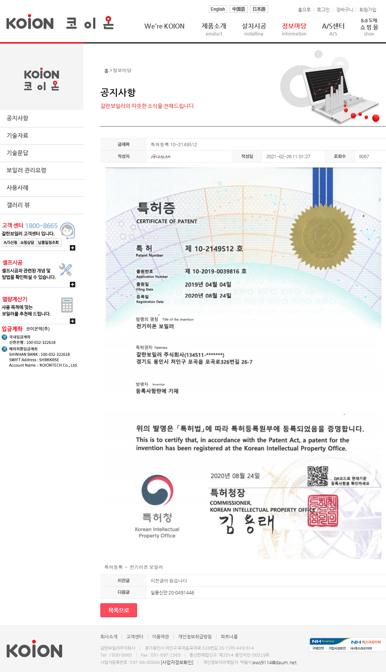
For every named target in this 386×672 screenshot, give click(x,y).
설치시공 (254, 29)
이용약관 (160, 637)
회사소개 (108, 637)
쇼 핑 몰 (369, 27)
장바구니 (344, 9)
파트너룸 (229, 637)
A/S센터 (333, 29)
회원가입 (367, 9)
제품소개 (213, 29)
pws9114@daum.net (274, 662)
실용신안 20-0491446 (172, 592)
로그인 (323, 9)
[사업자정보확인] (177, 662)
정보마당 (294, 29)
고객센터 (134, 637)
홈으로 (304, 9)
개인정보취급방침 (195, 637)
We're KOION (164, 26)
